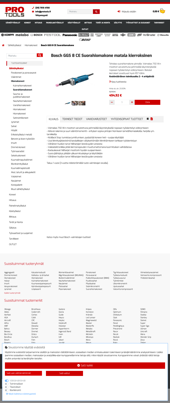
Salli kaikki (85, 365)
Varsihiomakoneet (21, 105)
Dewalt (34, 323)
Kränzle (89, 315)
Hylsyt (6, 281)
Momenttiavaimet (66, 272)
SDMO (142, 309)
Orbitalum (117, 315)
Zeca (142, 340)
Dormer (34, 328)
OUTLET (85, 29)
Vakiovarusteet (96, 119)
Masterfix (90, 326)
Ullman (143, 328)
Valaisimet (16, 176)
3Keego (7, 309)
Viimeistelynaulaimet (149, 272)
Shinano (143, 312)
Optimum (117, 312)
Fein (33, 340)
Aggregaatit (9, 272)
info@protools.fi (41, 11)
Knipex (89, 309)
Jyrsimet (15, 122)
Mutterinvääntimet (67, 278)
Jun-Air (62, 342)
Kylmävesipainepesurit (41, 286)
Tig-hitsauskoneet (120, 272)
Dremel (34, 331)
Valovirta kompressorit (123, 289)
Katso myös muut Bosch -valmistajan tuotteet (69, 237)
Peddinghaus (118, 326)
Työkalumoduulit (120, 275)
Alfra (6, 323)
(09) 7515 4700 (40, 8)
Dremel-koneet (18, 147)
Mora (88, 340)
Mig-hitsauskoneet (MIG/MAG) (71, 275)
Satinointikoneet (20, 118)
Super (142, 323)
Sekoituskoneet (18, 155)
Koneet (27, 23)
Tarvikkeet (159, 23)
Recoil (115, 334)
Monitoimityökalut (19, 164)
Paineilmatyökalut (55, 23)
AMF (6, 326)
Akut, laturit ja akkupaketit (23, 172)
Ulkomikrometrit (120, 283)
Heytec (62, 320)
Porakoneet (91, 272)
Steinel (143, 320)
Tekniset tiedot (72, 119)
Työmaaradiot (17, 151)
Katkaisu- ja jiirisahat (40, 275)
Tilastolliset (15, 387)
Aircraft (7, 320)
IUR (60, 337)
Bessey (7, 331)
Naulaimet (16, 180)
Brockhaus (35, 309)
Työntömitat (118, 281)
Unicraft (143, 331)
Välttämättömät (18, 380)
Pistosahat (63, 286)
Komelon (90, 312)
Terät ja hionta (103, 23)
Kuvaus (53, 119)
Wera (142, 334)
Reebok (116, 337)
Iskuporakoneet (10, 286)
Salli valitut (64, 373)
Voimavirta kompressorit (151, 275)
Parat (115, 323)
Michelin (89, 334)
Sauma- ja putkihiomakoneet (21, 95)
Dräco (34, 334)
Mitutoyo (89, 337)
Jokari (61, 340)
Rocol (115, 340)
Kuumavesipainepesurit (41, 283)
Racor (115, 331)
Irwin (61, 334)
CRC (33, 320)
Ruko (115, 342)
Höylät (14, 130)
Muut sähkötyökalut (20, 189)
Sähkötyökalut (13, 23)
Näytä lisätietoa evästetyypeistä (21, 394)
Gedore (62, 309)
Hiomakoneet (31, 45)
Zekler (143, 342)
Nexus (88, 342)
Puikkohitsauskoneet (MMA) (97, 278)
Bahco (6, 328)
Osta (147, 102)
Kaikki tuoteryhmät (12, 293)
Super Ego (144, 326)
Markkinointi (15, 390)
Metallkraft (90, 331)
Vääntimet (16, 77)
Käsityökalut (74, 23)
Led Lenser (90, 317)
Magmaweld (91, 320)
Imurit (14, 143)
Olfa (115, 309)
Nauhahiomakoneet (22, 101)
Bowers (7, 342)
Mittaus (88, 23)
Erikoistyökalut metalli (21, 134)
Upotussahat (118, 286)
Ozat (115, 317)
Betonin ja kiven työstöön (23, 138)
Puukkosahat (91, 281)
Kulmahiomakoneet (22, 85)
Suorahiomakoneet (22, 89)
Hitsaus (38, 23)
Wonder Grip (145, 337)
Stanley (143, 317)
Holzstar (62, 326)
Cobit (33, 317)
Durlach (34, 337)
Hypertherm (64, 328)
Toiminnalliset (16, 383)
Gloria (61, 312)
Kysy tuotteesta (117, 81)
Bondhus (8, 337)
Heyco (61, 317)
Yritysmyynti (41, 15)
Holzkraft (63, 323)
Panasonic (117, 320)
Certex (34, 315)
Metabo (89, 328)
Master (89, 323)
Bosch (6, 340)
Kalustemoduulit (38, 272)
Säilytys (118, 23)
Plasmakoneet (65, 289)
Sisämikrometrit (93, 286)
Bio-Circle (8, 334)
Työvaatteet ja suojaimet (138, 23)
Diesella (34, 326)
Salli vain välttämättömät (19, 373)
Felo (33, 342)
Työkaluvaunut (119, 278)
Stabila (143, 315)
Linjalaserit (36, 289)
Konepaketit (16, 185)
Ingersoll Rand (65, 331)
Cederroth (35, 312)
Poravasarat (91, 275)
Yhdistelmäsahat (147, 278)
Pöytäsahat (90, 283)
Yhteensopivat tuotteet (127, 119)
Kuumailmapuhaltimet (21, 159)
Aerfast (7, 315)
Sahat (14, 126)
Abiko (6, 312)
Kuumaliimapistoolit (20, 168)
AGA (6, 317)
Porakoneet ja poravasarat (23, 72)
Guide (61, 315)
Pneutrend (117, 328)
